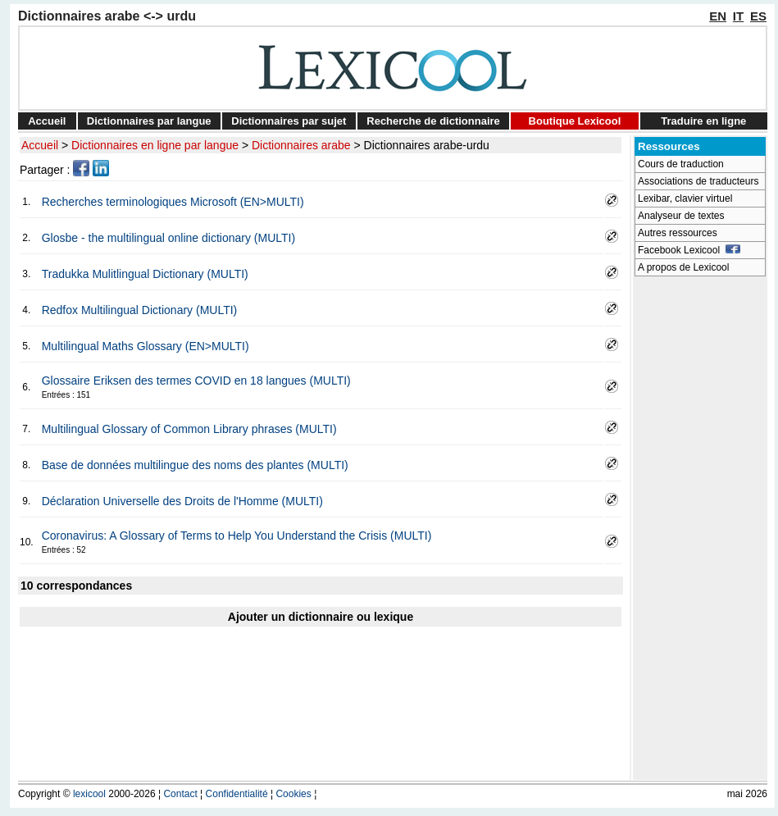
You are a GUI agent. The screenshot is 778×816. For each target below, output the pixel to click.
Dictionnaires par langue (149, 121)
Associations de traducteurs (698, 181)
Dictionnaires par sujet (288, 121)
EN (717, 16)
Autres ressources (677, 233)
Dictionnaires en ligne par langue (155, 145)
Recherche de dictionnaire (433, 121)
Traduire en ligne (703, 121)
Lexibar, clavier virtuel (685, 198)
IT (738, 16)
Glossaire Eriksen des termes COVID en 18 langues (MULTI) (196, 380)
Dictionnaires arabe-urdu (426, 145)
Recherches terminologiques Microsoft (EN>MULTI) (173, 201)
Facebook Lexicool (689, 250)
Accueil (47, 121)
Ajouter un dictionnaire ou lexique (320, 616)
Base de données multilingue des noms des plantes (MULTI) (195, 465)
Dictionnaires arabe (301, 145)
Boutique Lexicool (575, 121)
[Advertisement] (700, 530)
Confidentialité (237, 794)
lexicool (89, 794)
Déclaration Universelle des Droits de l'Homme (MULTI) (182, 501)
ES (758, 16)
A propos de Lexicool (683, 267)
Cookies (293, 794)
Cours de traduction (681, 164)
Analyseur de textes (681, 215)
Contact (180, 794)
